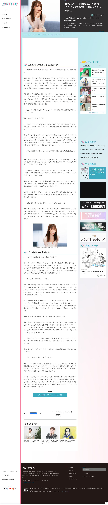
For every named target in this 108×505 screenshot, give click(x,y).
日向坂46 (93, 145)
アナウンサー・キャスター (89, 149)
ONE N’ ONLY (85, 153)
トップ (23, 34)
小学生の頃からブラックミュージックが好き (50, 395)
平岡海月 (84, 145)
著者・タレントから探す (9, 479)
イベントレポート (7, 27)
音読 (93, 153)
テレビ (58, 415)
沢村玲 (101, 149)
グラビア (4, 14)
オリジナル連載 (6, 18)
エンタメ (4, 10)
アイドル (101, 145)
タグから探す (6, 475)
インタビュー (68, 412)
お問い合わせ (45, 480)
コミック (4, 23)
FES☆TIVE (85, 157)
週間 (99, 65)
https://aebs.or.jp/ (65, 491)
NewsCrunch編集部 (97, 15)
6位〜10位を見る (93, 112)
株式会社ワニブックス (27, 480)
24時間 (87, 65)
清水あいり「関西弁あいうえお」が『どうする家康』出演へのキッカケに (48, 34)
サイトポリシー (37, 480)
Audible (100, 153)
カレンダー (94, 157)
